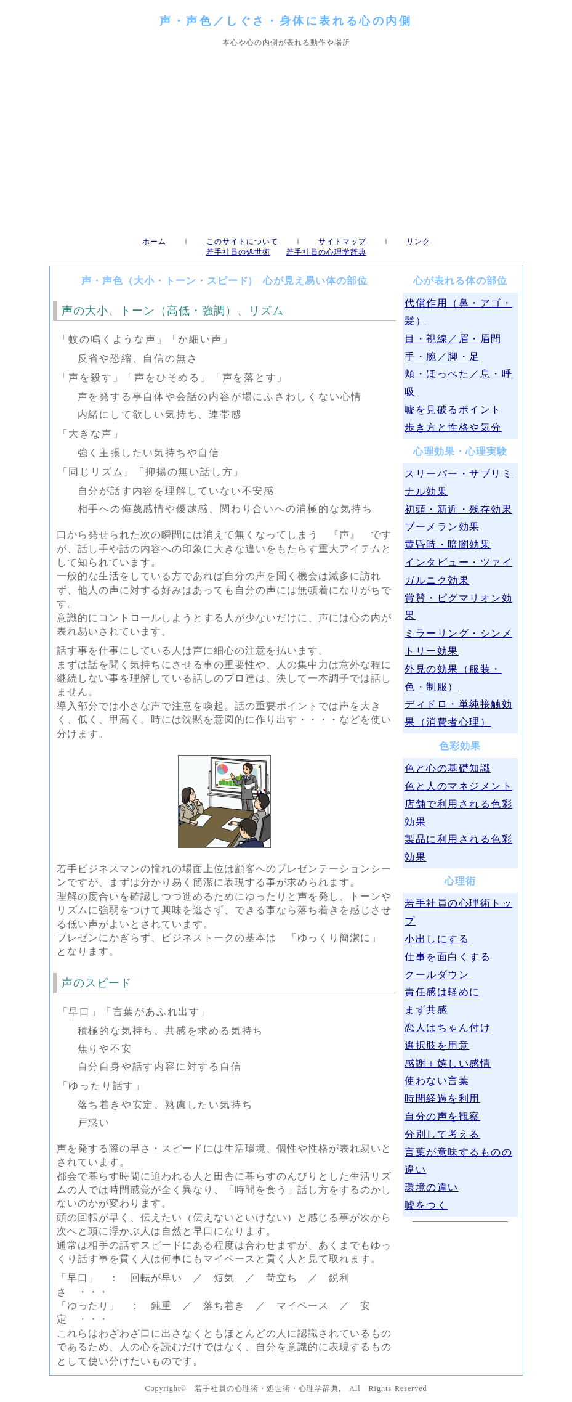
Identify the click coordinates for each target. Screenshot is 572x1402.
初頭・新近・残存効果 (458, 509)
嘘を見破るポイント (453, 409)
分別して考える (442, 1134)
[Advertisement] (286, 142)
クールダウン (437, 974)
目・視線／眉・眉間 (453, 338)
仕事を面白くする (448, 957)
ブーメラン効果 (442, 526)
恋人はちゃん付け (448, 1027)
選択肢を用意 (437, 1045)
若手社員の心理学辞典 (326, 252)
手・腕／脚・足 (442, 356)
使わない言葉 (437, 1080)
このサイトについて (242, 241)
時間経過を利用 (442, 1098)
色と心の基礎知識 (448, 768)
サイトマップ (342, 241)
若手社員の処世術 (238, 252)
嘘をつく (426, 1205)
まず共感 (426, 1010)
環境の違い (432, 1187)
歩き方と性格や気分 (453, 427)
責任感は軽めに (442, 992)
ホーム (154, 241)
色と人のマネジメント (458, 786)
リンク (418, 241)
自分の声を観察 (442, 1116)
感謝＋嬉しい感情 (448, 1063)
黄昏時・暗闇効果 (448, 544)
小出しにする (437, 939)
